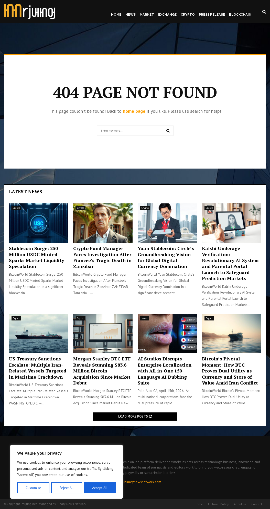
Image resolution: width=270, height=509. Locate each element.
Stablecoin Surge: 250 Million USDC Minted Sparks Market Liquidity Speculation (36, 257)
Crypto (188, 14)
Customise (33, 487)
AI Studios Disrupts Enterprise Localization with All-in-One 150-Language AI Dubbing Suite (164, 371)
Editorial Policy (218, 504)
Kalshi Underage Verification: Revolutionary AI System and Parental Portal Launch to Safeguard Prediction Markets (230, 263)
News (130, 14)
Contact (256, 504)
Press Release (212, 14)
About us (240, 504)
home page (134, 111)
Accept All (100, 487)
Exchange (167, 14)
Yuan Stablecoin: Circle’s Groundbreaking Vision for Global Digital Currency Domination (166, 257)
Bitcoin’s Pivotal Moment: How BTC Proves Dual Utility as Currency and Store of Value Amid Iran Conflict (230, 371)
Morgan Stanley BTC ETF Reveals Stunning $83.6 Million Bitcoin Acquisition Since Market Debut (102, 371)
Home (116, 14)
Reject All (66, 487)
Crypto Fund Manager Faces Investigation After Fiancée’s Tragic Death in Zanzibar (102, 257)
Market (147, 14)
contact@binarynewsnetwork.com (135, 482)
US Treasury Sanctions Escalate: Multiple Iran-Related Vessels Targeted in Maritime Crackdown (37, 368)
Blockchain (240, 14)
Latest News (25, 191)
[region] (66, 472)
